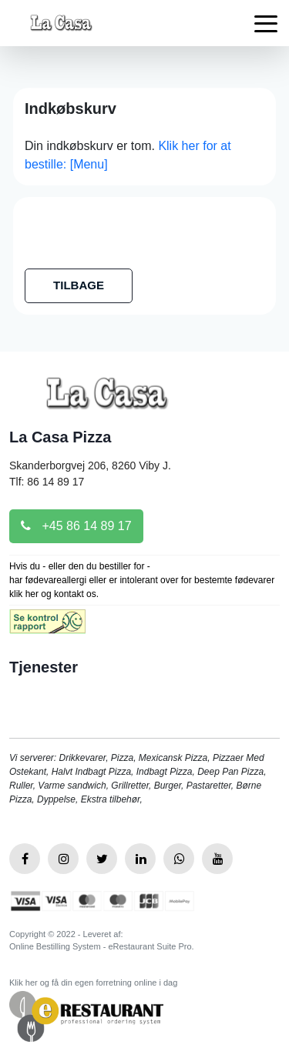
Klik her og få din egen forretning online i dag (93, 982)
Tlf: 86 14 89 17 (46, 481)
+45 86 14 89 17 (76, 525)
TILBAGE (78, 285)
